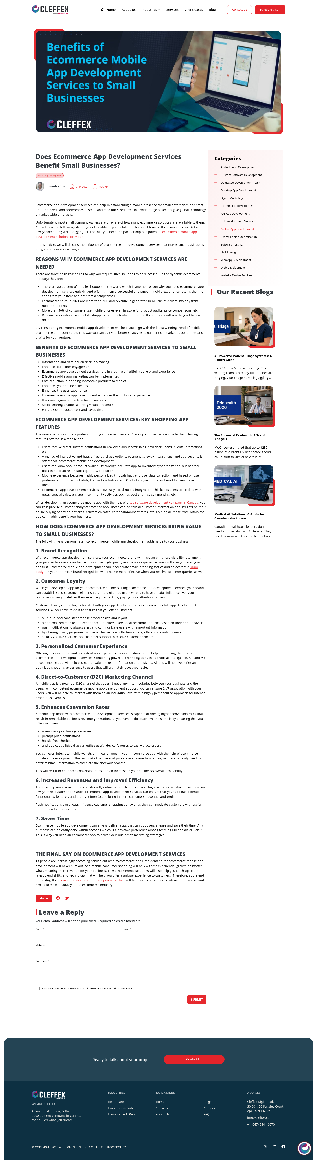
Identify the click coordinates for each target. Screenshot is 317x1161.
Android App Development (238, 167)
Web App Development (236, 260)
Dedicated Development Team (240, 183)
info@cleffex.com (259, 1118)
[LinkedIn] (274, 1148)
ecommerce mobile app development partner (91, 880)
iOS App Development (235, 213)
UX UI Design (229, 252)
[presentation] (66, 1004)
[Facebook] (283, 1148)
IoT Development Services (238, 221)
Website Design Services (236, 275)
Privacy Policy (115, 1148)
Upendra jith (55, 186)
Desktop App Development (238, 190)
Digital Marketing (232, 198)
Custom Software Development (241, 175)
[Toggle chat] (304, 1148)
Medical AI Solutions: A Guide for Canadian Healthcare (239, 516)
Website (40, 944)
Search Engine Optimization (239, 237)
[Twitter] (266, 1148)
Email (127, 929)
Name (40, 929)
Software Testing (232, 244)
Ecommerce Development (238, 206)
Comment (42, 961)
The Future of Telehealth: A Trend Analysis (239, 437)
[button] (58, 897)
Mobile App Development (49, 175)
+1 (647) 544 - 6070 (261, 1125)
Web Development (233, 268)
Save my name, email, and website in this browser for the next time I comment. (87, 988)
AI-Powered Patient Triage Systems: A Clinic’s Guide (243, 358)
